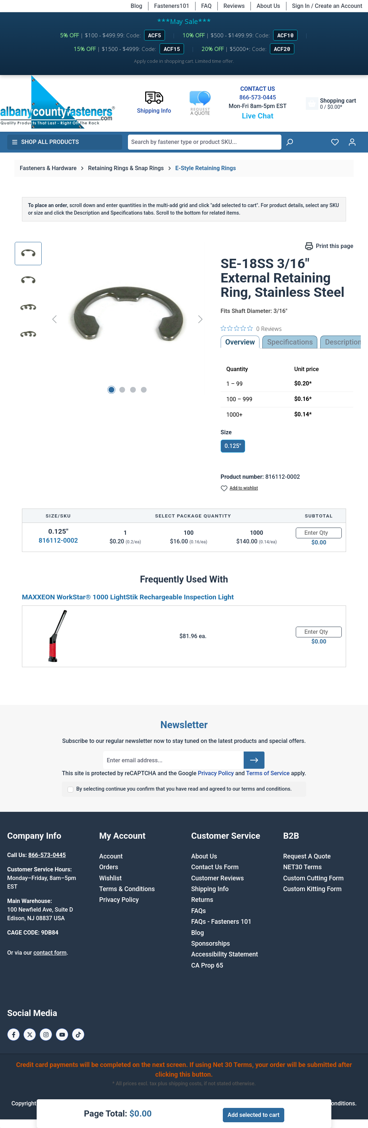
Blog (136, 6)
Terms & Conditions (127, 889)
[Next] (200, 319)
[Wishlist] (335, 142)
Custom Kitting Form (312, 889)
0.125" (233, 446)
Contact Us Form (215, 867)
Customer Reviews (217, 878)
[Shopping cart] (331, 103)
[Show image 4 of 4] (144, 390)
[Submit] (254, 760)
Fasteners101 (171, 6)
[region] (110, 319)
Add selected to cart (253, 1114)
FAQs (198, 910)
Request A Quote (307, 856)
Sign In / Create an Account (327, 6)
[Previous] (54, 319)
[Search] (289, 142)
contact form (49, 952)
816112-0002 (58, 540)
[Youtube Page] (62, 1034)
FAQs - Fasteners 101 (221, 921)
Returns (202, 899)
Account (111, 856)
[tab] (343, 342)
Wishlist (110, 878)
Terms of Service (268, 773)
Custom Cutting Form (313, 878)
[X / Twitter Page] (29, 1034)
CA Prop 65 (207, 965)
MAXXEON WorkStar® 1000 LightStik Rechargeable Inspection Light (128, 597)
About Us (268, 6)
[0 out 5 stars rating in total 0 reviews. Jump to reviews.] (251, 328)
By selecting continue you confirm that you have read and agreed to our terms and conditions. (184, 789)
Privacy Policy (216, 773)
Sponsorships (210, 943)
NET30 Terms (302, 867)
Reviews (234, 6)
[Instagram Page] (46, 1034)
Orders (108, 867)
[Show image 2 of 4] (122, 390)
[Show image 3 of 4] (133, 390)
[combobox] (204, 142)
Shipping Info (210, 889)
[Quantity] (319, 533)
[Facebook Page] (13, 1034)
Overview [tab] (240, 342)
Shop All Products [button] (45, 142)
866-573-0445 (257, 97)
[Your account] (352, 142)
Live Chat (257, 116)
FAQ (206, 6)
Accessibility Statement (224, 954)
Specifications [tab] (290, 342)
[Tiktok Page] (78, 1034)
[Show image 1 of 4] (111, 390)
